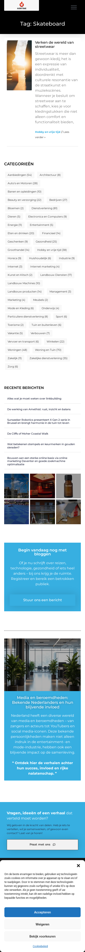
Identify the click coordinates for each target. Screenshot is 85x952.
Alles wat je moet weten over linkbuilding (34, 398)
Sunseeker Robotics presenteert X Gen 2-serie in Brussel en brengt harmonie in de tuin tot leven (38, 421)
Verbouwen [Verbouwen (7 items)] (40, 333)
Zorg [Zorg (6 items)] (13, 366)
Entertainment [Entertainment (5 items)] (41, 224)
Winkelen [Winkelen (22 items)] (55, 341)
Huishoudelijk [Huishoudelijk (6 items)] (40, 258)
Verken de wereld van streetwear (54, 44)
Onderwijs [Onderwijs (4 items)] (50, 308)
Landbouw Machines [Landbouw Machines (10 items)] (24, 283)
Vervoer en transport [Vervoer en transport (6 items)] (23, 341)
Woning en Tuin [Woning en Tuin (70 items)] (48, 349)
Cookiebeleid (40, 946)
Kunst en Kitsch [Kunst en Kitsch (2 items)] (20, 274)
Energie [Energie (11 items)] (15, 224)
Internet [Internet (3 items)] (15, 266)
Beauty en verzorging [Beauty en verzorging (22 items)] (24, 199)
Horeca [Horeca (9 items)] (14, 258)
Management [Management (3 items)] (60, 291)
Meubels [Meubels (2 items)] (40, 299)
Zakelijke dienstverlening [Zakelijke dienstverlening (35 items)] (48, 358)
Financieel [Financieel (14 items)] (51, 233)
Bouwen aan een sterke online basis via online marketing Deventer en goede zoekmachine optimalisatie (37, 461)
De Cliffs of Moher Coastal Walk (27, 433)
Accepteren (42, 912)
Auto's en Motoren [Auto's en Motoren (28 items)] (23, 183)
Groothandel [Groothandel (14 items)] (18, 249)
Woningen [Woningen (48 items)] (17, 349)
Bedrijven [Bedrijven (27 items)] (58, 199)
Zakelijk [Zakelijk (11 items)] (15, 358)
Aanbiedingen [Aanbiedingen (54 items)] (20, 174)
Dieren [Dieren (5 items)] (14, 216)
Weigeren (43, 924)
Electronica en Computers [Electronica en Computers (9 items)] (47, 216)
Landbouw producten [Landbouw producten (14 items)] (25, 291)
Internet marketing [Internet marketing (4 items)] (45, 266)
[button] (78, 865)
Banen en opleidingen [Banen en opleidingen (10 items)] (24, 191)
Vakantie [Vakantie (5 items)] (15, 333)
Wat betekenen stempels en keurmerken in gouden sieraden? (41, 445)
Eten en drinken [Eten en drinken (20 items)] (21, 233)
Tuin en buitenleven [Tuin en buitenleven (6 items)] (46, 324)
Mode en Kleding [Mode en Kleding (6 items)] (21, 308)
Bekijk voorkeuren (42, 936)
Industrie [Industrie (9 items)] (67, 258)
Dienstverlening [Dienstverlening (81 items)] (44, 208)
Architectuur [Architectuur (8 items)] (50, 174)
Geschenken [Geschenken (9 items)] (18, 241)
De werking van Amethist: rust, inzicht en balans (39, 409)
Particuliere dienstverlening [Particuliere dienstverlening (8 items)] (28, 316)
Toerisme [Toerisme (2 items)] (16, 324)
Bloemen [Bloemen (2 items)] (16, 208)
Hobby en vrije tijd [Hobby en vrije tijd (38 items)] (52, 249)
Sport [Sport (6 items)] (61, 316)
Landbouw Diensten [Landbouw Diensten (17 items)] (56, 274)
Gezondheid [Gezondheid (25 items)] (46, 241)
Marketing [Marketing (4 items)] (16, 299)
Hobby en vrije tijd (47, 132)
